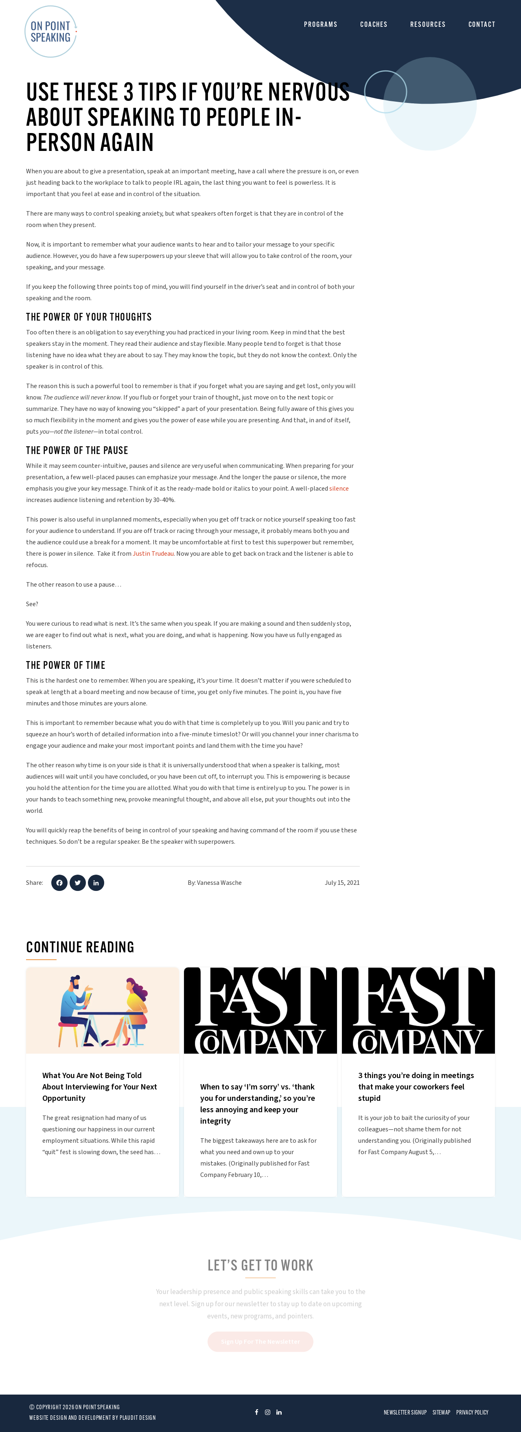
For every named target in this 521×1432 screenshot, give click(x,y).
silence (339, 488)
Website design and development (70, 1418)
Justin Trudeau (153, 553)
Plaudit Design (138, 1418)
